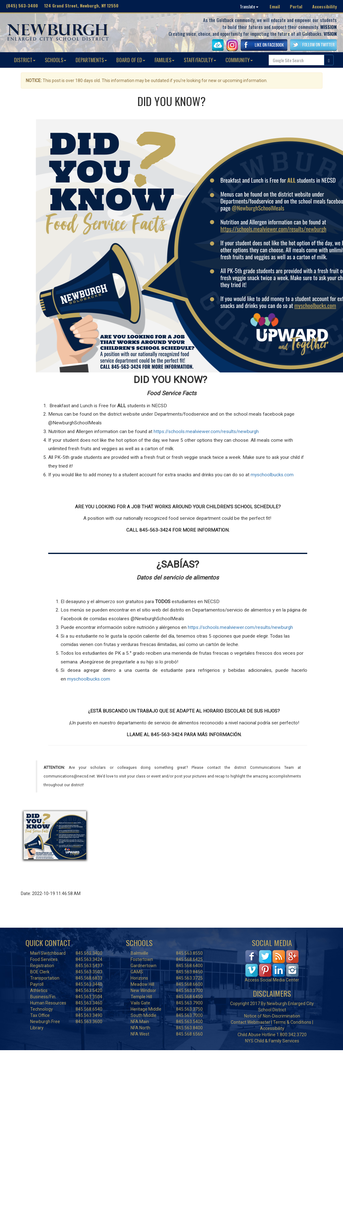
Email (275, 6)
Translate (249, 6)
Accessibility (324, 6)
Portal (296, 6)
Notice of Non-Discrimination (272, 1015)
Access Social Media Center (272, 979)
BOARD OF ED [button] (130, 60)
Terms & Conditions (292, 1022)
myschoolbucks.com (88, 679)
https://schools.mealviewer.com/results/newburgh (240, 627)
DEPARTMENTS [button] (91, 60)
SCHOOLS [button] (55, 60)
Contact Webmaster (250, 1022)
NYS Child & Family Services (272, 1040)
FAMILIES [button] (164, 60)
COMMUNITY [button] (239, 60)
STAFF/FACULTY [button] (200, 60)
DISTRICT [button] (24, 60)
